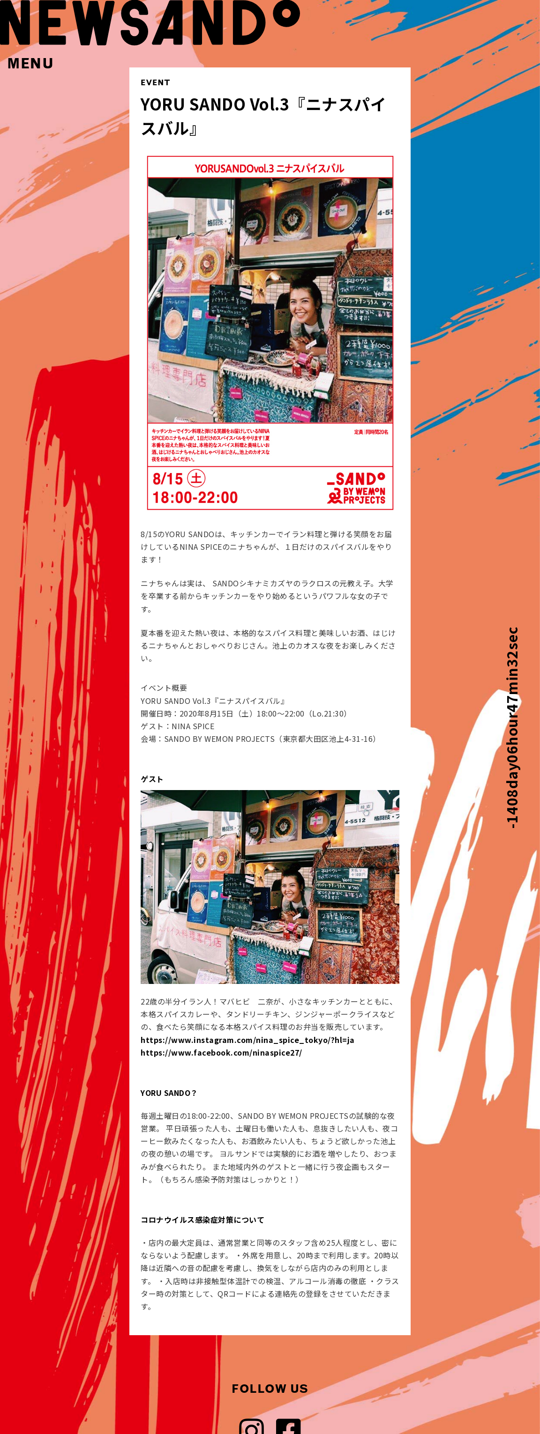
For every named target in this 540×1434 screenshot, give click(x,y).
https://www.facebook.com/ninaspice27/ (221, 1052)
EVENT (156, 82)
